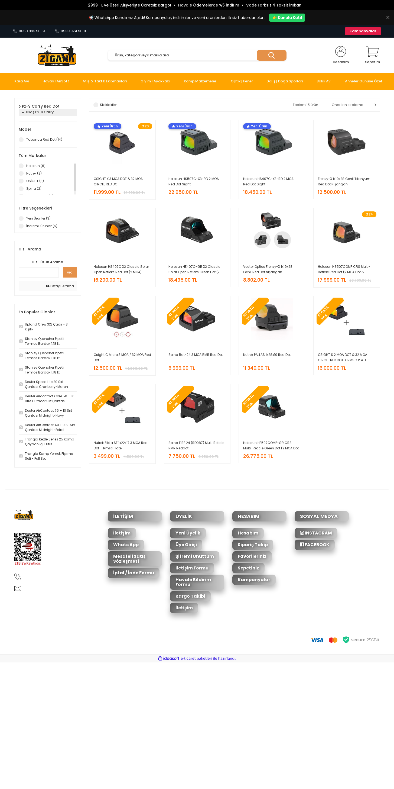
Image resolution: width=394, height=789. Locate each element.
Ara (70, 272)
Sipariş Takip (253, 545)
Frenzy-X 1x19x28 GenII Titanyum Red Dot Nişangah (344, 181)
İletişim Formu (192, 568)
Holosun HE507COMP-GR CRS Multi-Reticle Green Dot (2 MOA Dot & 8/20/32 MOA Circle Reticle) (271, 445)
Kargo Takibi (190, 596)
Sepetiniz (248, 568)
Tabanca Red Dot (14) (44, 139)
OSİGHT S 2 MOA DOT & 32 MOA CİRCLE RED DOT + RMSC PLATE (342, 357)
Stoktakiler (108, 104)
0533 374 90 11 (70, 31)
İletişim (122, 533)
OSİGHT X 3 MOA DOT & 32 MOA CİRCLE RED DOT (118, 181)
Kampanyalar (363, 31)
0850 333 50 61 (29, 31)
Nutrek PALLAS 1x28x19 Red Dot (267, 354)
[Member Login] (341, 55)
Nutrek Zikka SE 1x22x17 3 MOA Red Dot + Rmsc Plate (121, 445)
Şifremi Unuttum (194, 556)
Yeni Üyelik (187, 533)
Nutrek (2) (34, 173)
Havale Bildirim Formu (193, 582)
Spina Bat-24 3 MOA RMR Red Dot (195, 354)
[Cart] (372, 55)
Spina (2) (33, 188)
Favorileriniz (252, 556)
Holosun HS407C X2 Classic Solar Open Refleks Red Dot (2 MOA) (121, 269)
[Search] (197, 55)
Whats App (126, 545)
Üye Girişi (186, 545)
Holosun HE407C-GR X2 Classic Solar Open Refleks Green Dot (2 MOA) (194, 269)
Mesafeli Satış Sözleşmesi (129, 558)
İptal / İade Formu (133, 573)
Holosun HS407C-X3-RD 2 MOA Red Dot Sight (268, 181)
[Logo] (57, 55)
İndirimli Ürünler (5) (41, 226)
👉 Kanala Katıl (287, 17)
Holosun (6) (35, 165)
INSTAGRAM (316, 533)
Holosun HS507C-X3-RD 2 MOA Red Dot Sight (193, 181)
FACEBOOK (314, 545)
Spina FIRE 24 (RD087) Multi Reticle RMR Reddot (196, 445)
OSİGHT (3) (35, 181)
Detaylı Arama (60, 286)
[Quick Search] (39, 272)
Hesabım (248, 533)
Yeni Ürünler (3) (38, 218)
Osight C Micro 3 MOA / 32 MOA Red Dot (122, 357)
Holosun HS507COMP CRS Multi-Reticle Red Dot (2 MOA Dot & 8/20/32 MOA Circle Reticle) (344, 269)
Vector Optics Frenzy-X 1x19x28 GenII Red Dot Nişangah (267, 269)
